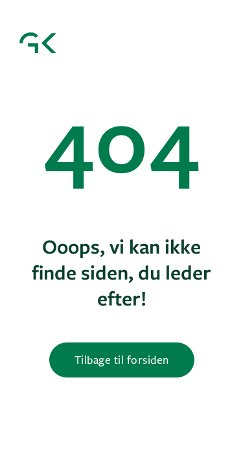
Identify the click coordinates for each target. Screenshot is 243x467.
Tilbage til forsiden (122, 359)
